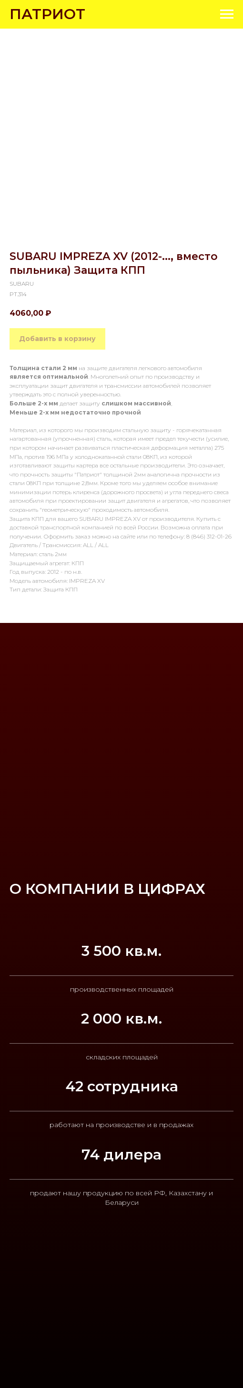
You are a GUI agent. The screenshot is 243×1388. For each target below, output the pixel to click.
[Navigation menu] (226, 14)
